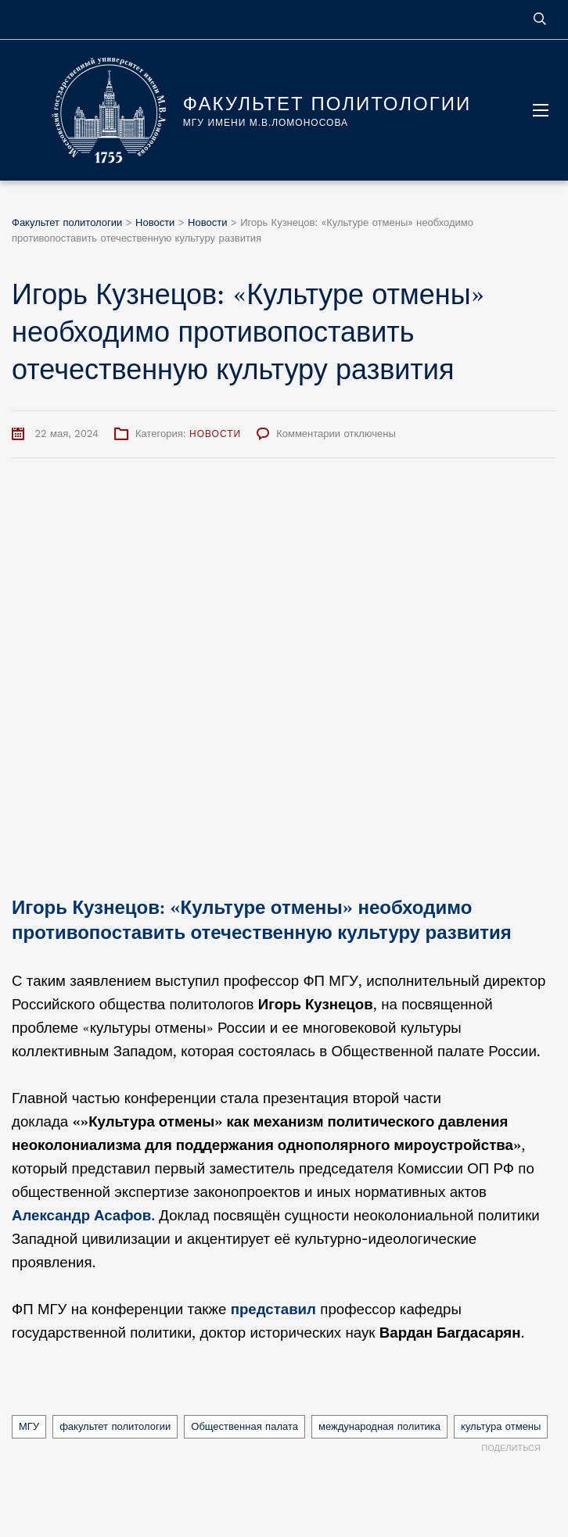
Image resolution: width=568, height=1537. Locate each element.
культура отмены (501, 1426)
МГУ (29, 1426)
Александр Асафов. (83, 1215)
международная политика (379, 1426)
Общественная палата (244, 1426)
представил (273, 1309)
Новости (215, 433)
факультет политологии (115, 1426)
